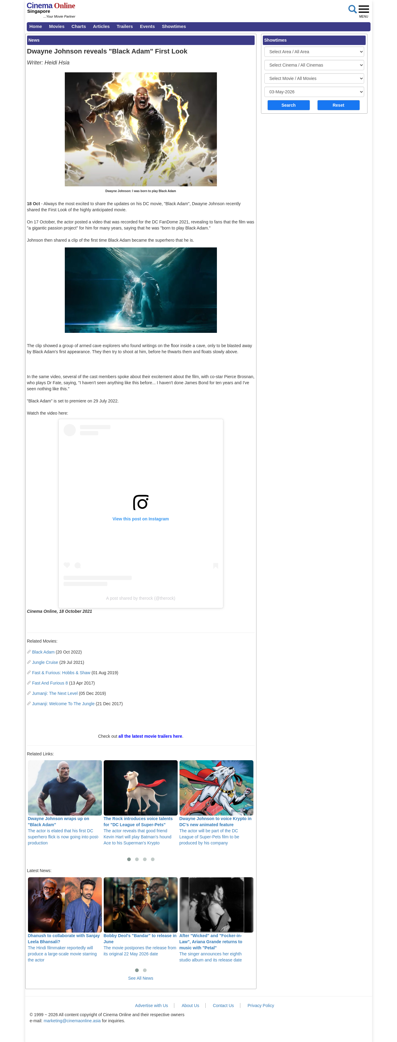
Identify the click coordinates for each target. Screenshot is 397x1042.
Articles (101, 26)
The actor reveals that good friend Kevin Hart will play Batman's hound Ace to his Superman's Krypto (141, 802)
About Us (190, 1005)
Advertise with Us (151, 1005)
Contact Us (223, 1005)
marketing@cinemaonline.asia (72, 1020)
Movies (56, 26)
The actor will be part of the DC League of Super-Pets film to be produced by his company (216, 802)
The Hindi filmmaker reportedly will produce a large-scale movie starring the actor (65, 919)
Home (36, 26)
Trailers (125, 26)
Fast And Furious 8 (50, 683)
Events (147, 26)
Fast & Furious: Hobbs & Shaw (61, 672)
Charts (78, 26)
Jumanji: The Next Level (55, 693)
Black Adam (43, 652)
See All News (140, 978)
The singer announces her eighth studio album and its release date (216, 919)
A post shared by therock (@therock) (140, 598)
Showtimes (174, 26)
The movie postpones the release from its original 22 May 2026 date (141, 916)
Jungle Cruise (45, 662)
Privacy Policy (261, 1005)
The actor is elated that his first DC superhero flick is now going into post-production (65, 802)
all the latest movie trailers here (150, 736)
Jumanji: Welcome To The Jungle (63, 703)
